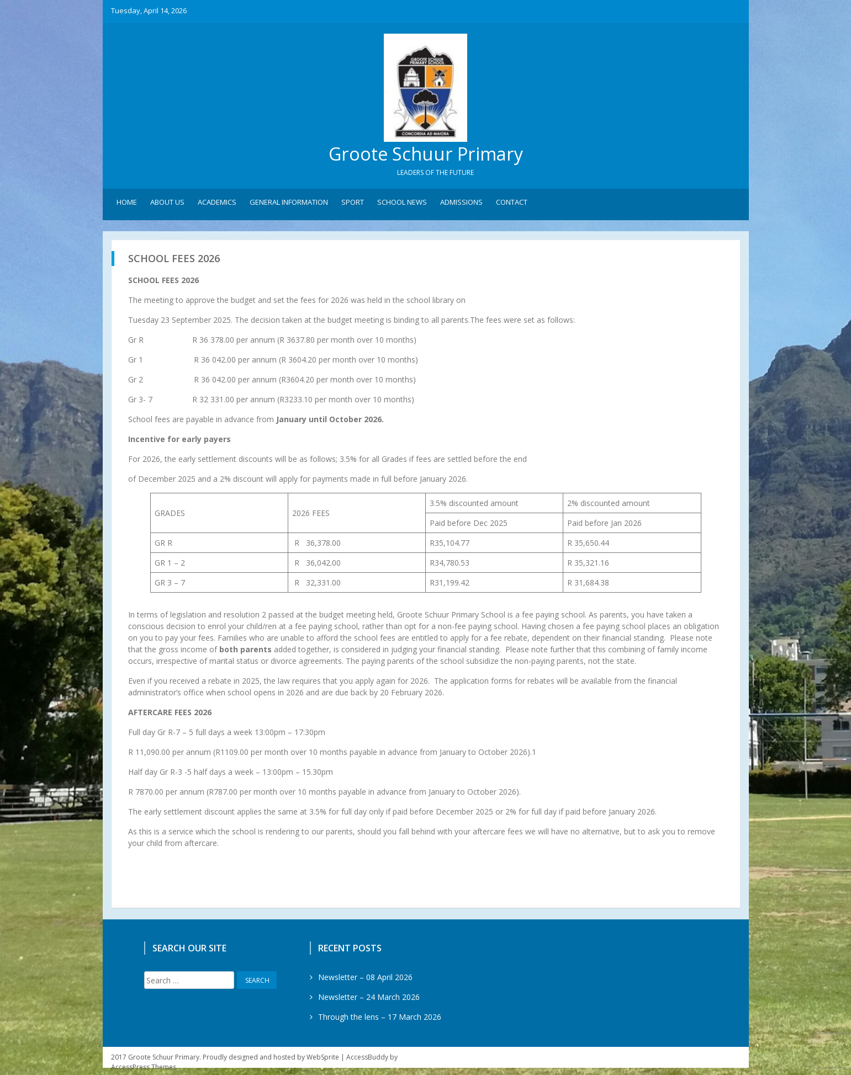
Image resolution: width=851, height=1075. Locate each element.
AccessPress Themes (143, 1069)
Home (127, 205)
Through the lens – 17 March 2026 (379, 1019)
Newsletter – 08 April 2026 (365, 980)
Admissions (461, 205)
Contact (511, 205)
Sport (352, 205)
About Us (167, 205)
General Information (289, 205)
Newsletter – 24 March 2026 (369, 999)
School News (402, 205)
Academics (217, 205)
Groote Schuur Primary (425, 155)
